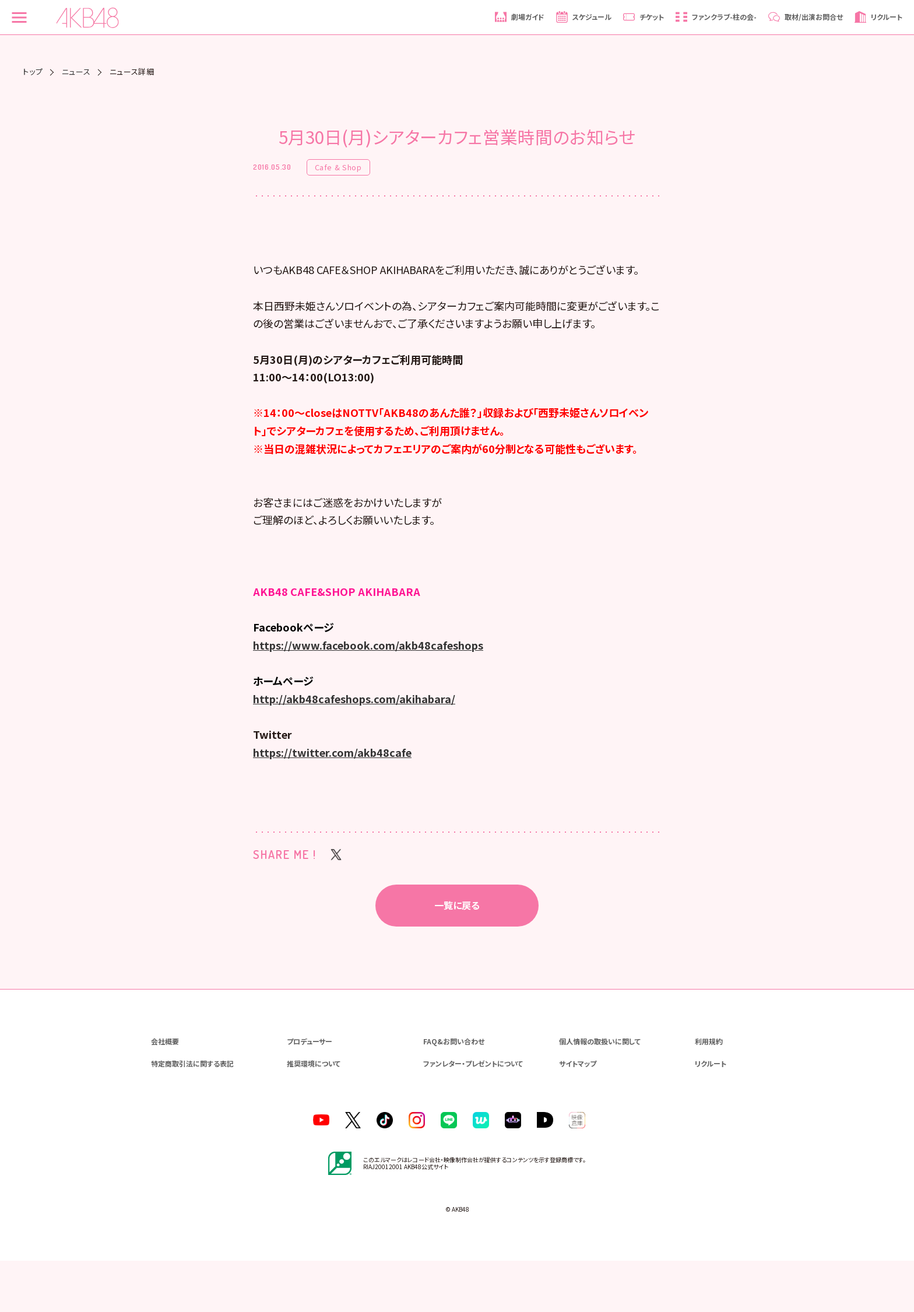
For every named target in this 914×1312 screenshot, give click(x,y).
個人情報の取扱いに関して (600, 1092)
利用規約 (709, 1092)
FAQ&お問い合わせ (453, 1092)
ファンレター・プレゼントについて (473, 1114)
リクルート (710, 1114)
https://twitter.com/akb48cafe (332, 803)
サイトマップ (577, 1114)
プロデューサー (309, 1092)
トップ (33, 71)
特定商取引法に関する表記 (192, 1114)
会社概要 (165, 1092)
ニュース (76, 71)
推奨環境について (313, 1114)
